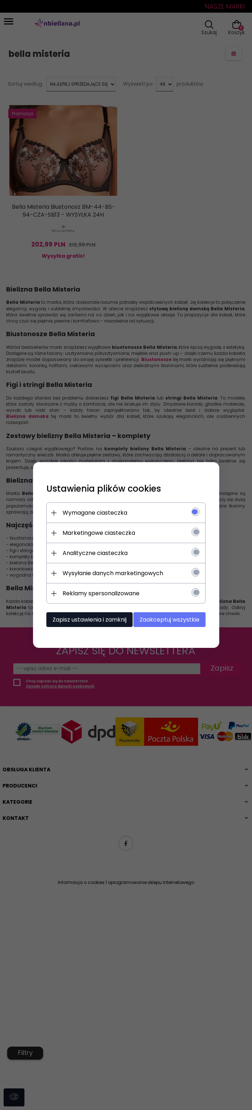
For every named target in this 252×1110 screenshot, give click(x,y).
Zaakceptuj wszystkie (172, 619)
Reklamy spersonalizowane (103, 593)
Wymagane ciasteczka (97, 513)
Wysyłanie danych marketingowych (115, 573)
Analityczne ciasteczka (97, 553)
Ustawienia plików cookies (106, 488)
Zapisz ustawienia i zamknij (92, 619)
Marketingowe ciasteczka (101, 533)
